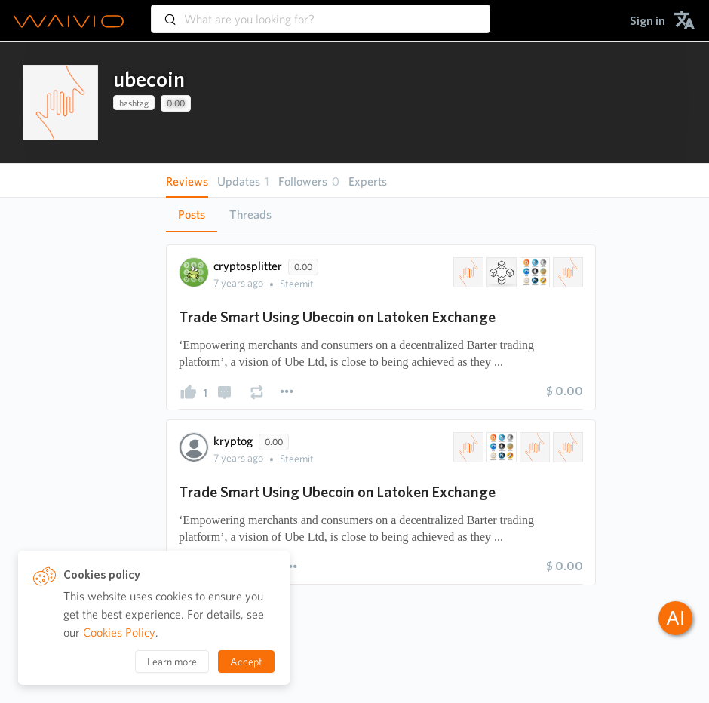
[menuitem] (648, 20)
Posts (191, 215)
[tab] (191, 215)
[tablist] (381, 214)
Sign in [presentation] (647, 21)
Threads (250, 215)
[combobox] (320, 12)
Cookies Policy (119, 632)
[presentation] (60, 102)
